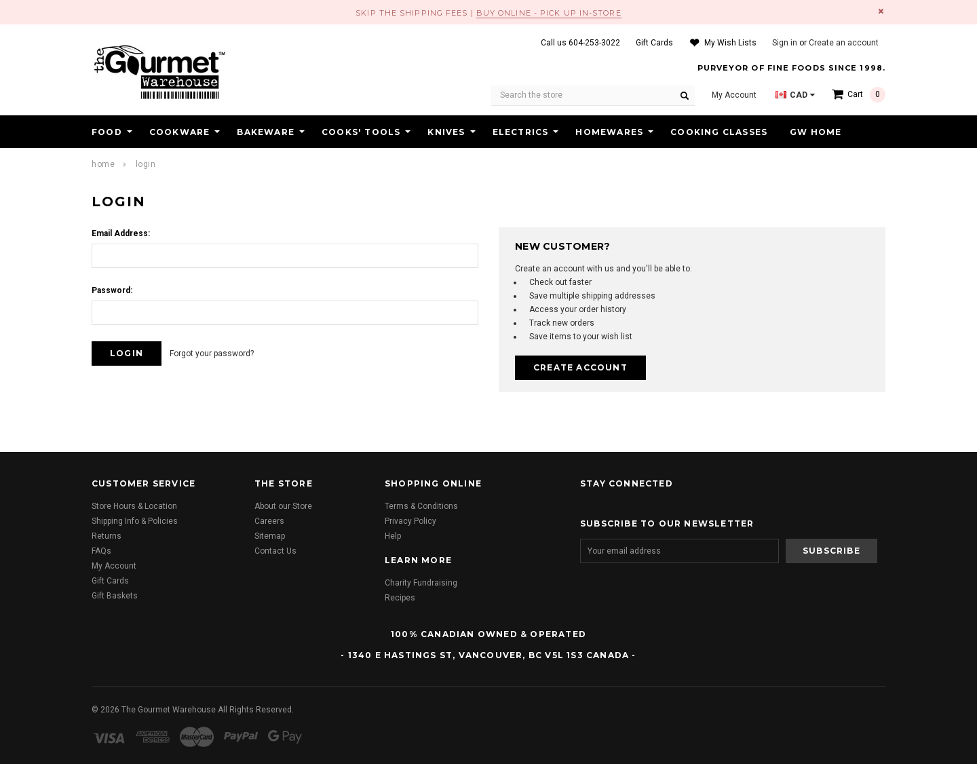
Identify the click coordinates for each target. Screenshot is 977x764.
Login (146, 164)
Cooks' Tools (361, 132)
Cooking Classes (718, 132)
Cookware (179, 132)
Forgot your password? (212, 353)
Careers (269, 521)
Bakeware (265, 132)
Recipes (400, 598)
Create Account (580, 367)
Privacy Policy (410, 521)
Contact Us (275, 551)
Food (107, 132)
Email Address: (121, 233)
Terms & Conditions (421, 506)
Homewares (609, 132)
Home (103, 164)
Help (393, 536)
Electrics (521, 132)
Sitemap (269, 536)
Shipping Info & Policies (135, 521)
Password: (112, 290)
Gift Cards (110, 581)
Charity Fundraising (421, 583)
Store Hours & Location (134, 506)
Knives (446, 132)
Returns (106, 536)
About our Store (283, 506)
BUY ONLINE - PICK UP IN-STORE (548, 13)
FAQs (101, 551)
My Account (114, 566)
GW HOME (815, 132)
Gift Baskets (115, 595)
